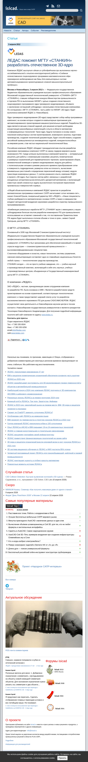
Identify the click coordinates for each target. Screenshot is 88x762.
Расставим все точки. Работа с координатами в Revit (31, 513)
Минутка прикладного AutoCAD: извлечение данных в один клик (36, 521)
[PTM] (7, 657)
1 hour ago (39, 666)
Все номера (11, 580)
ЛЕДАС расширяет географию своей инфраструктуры (30, 435)
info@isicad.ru (32, 731)
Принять (62, 758)
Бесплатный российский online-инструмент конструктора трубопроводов (39, 552)
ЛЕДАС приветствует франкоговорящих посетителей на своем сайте (37, 438)
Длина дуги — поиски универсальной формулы (28, 549)
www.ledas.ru (47, 315)
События (35, 30)
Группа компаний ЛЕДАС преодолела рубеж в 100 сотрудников (34, 423)
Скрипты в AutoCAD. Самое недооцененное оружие (30, 531)
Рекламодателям (48, 30)
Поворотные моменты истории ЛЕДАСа (24, 464)
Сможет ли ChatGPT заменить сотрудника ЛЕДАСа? (30, 412)
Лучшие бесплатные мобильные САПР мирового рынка (32, 517)
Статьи (17, 30)
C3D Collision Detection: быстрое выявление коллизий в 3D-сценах (34, 477)
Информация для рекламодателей (18, 744)
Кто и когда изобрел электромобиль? (24, 541)
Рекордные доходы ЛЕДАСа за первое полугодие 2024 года (33, 398)
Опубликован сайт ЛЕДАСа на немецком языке (27, 416)
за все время (22, 510)
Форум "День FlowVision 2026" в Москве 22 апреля (27, 495)
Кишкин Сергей (10, 670)
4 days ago (29, 690)
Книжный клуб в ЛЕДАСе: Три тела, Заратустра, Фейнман (32, 401)
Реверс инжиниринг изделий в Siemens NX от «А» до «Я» (33, 545)
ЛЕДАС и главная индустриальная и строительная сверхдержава (35, 431)
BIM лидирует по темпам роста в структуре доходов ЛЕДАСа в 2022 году (38, 420)
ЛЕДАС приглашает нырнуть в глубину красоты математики (33, 460)
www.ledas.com (17, 333)
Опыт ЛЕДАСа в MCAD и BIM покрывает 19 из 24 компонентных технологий (40, 427)
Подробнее (9, 740)
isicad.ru (33, 724)
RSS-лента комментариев (17, 650)
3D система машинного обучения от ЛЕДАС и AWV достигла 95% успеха (38, 449)
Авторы (25, 30)
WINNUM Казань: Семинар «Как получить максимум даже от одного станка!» (39, 490)
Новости (7, 30)
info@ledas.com (19, 330)
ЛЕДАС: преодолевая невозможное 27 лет (25, 372)
